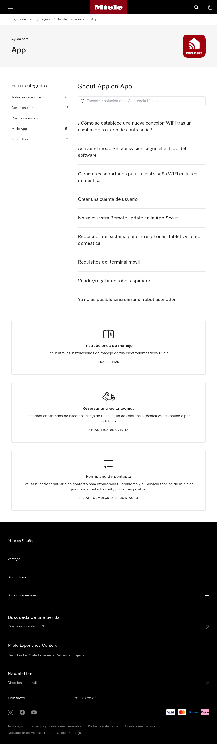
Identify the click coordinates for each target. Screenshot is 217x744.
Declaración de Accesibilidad (29, 733)
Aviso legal (15, 726)
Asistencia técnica (71, 19)
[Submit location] (207, 627)
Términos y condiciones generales (55, 726)
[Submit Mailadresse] (207, 684)
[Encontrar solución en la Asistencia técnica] (142, 101)
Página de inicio (22, 19)
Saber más (109, 362)
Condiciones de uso (140, 726)
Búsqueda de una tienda (34, 617)
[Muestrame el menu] (10, 7)
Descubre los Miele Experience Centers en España (46, 655)
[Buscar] (196, 7)
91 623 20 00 (85, 698)
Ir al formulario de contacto (108, 498)
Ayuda (46, 19)
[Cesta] (210, 7)
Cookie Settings (69, 733)
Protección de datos (103, 726)
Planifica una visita (109, 430)
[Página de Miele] (108, 7)
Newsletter (20, 674)
